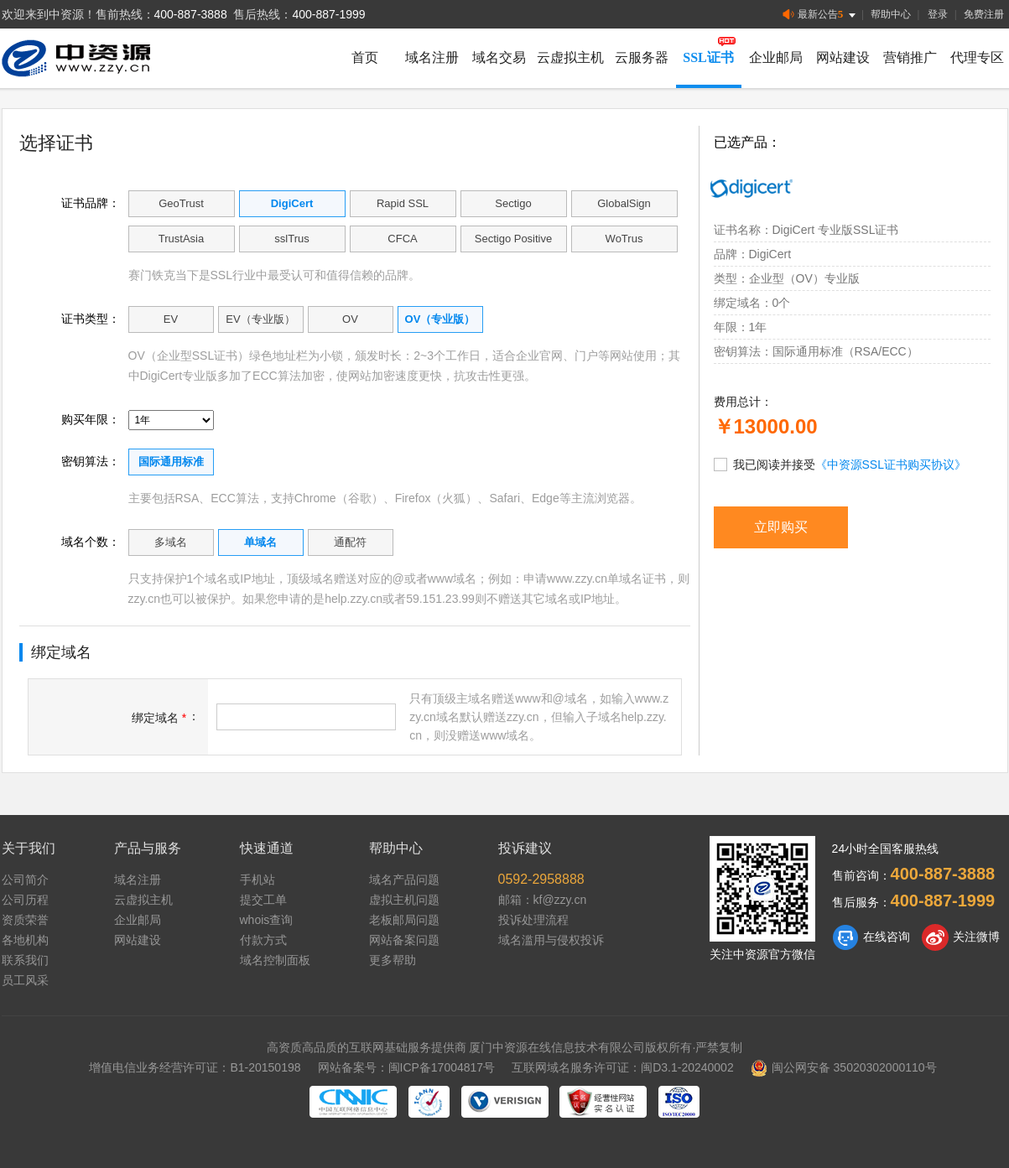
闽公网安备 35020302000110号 (844, 1067)
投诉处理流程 (533, 920)
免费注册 (984, 14)
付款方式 (263, 940)
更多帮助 (392, 960)
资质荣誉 (25, 920)
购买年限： (90, 419)
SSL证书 (708, 57)
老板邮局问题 (404, 920)
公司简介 (25, 879)
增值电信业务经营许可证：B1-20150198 (194, 1067)
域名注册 (432, 57)
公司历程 (25, 899)
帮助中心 (891, 14)
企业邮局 (776, 57)
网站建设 (843, 57)
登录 (938, 14)
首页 (364, 57)
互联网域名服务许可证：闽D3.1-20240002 (623, 1067)
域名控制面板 (275, 960)
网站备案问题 (404, 940)
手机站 (257, 879)
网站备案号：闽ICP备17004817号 (407, 1067)
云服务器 (641, 57)
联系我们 (25, 960)
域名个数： (90, 541)
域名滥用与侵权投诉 (551, 940)
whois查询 (267, 920)
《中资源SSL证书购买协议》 (890, 464)
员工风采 (25, 980)
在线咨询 (871, 937)
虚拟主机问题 (404, 899)
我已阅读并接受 (840, 463)
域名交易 (499, 57)
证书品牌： (90, 203)
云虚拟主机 (570, 57)
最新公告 (821, 15)
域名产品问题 (404, 879)
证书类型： (90, 318)
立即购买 (781, 527)
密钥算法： (90, 461)
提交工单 (263, 899)
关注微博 (961, 937)
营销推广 (910, 57)
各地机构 (25, 940)
